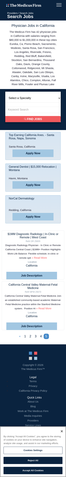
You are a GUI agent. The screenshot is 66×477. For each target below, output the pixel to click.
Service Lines (33, 425)
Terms (33, 381)
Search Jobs (26, 13)
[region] (33, 451)
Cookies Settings (33, 450)
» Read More (39, 257)
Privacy (33, 385)
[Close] (62, 431)
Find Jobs (33, 119)
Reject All (33, 460)
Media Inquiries (33, 415)
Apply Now (33, 153)
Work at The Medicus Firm (33, 411)
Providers (12, 13)
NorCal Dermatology (21, 198)
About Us (33, 401)
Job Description (31, 275)
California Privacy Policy (33, 390)
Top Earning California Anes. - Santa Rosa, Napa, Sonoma (31, 137)
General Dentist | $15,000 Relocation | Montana (32, 168)
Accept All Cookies (33, 470)
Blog (33, 406)
